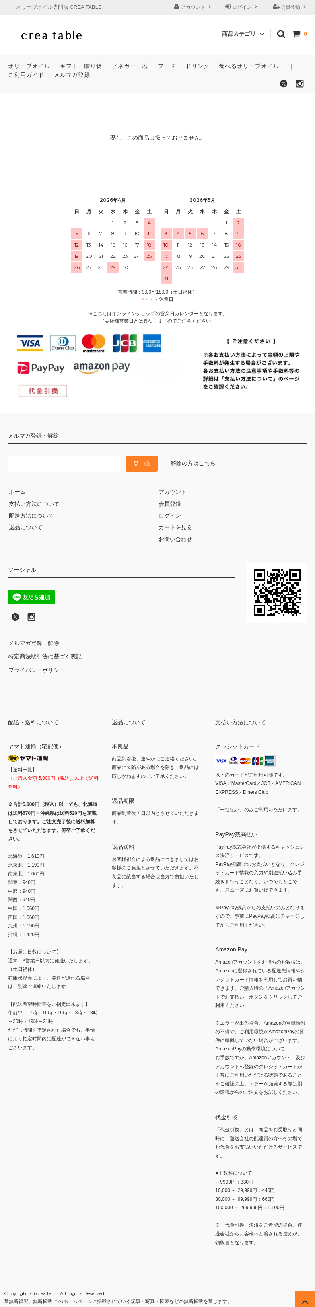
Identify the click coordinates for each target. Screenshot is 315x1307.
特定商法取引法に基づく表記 (44, 654)
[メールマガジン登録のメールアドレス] (64, 464)
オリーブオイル (29, 66)
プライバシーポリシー (36, 666)
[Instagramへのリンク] (31, 619)
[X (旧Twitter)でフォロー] (15, 619)
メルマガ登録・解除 (33, 642)
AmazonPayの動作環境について (250, 1044)
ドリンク (197, 66)
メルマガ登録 (72, 75)
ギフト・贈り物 (81, 66)
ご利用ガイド (26, 75)
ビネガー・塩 (130, 66)
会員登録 (290, 6)
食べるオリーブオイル (249, 66)
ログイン (241, 6)
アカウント (193, 6)
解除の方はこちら (193, 463)
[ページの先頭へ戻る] (305, 1297)
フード (167, 66)
